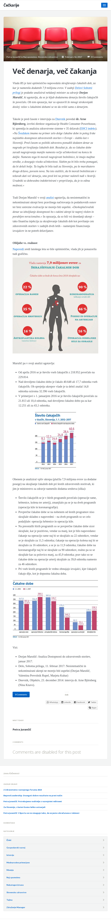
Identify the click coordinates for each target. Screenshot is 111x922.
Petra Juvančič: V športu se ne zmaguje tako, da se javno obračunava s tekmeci (41, 813)
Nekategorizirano (15, 885)
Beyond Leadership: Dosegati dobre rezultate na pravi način (32, 795)
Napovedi (19, 249)
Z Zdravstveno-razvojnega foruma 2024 (22, 789)
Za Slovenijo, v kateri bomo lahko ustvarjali (24, 807)
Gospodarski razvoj (16, 847)
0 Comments (95, 57)
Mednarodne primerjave (18, 862)
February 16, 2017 (72, 57)
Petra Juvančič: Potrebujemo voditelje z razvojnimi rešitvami (32, 801)
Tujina (9, 900)
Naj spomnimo (30, 57)
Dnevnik (60, 119)
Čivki (9, 840)
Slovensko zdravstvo (48, 57)
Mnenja (10, 870)
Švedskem (24, 133)
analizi (50, 197)
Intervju (10, 855)
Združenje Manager (16, 907)
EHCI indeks (88, 128)
